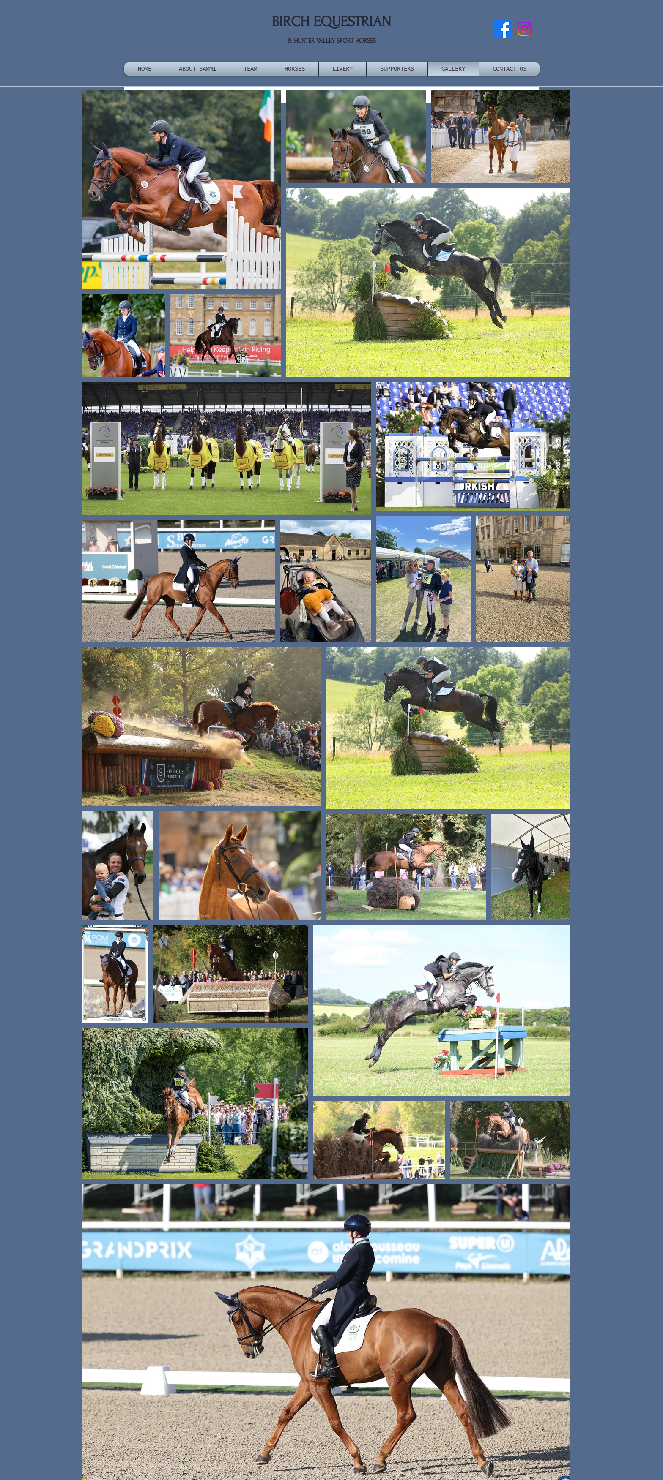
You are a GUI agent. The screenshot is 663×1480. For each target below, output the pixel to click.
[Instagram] (524, 28)
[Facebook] (502, 28)
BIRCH (291, 22)
